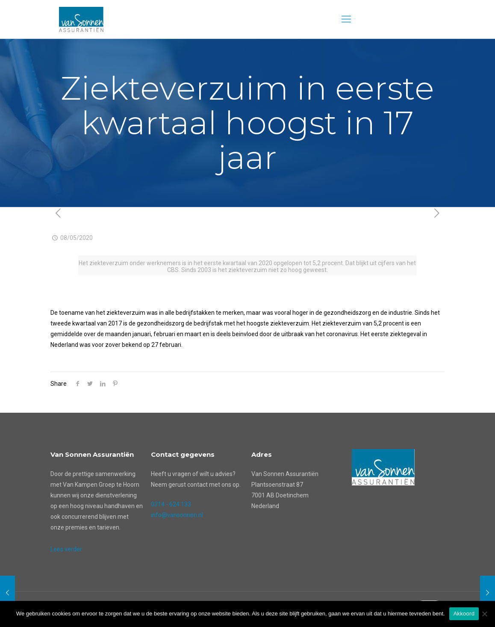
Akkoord (464, 613)
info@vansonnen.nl (177, 515)
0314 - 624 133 (171, 504)
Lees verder (66, 549)
